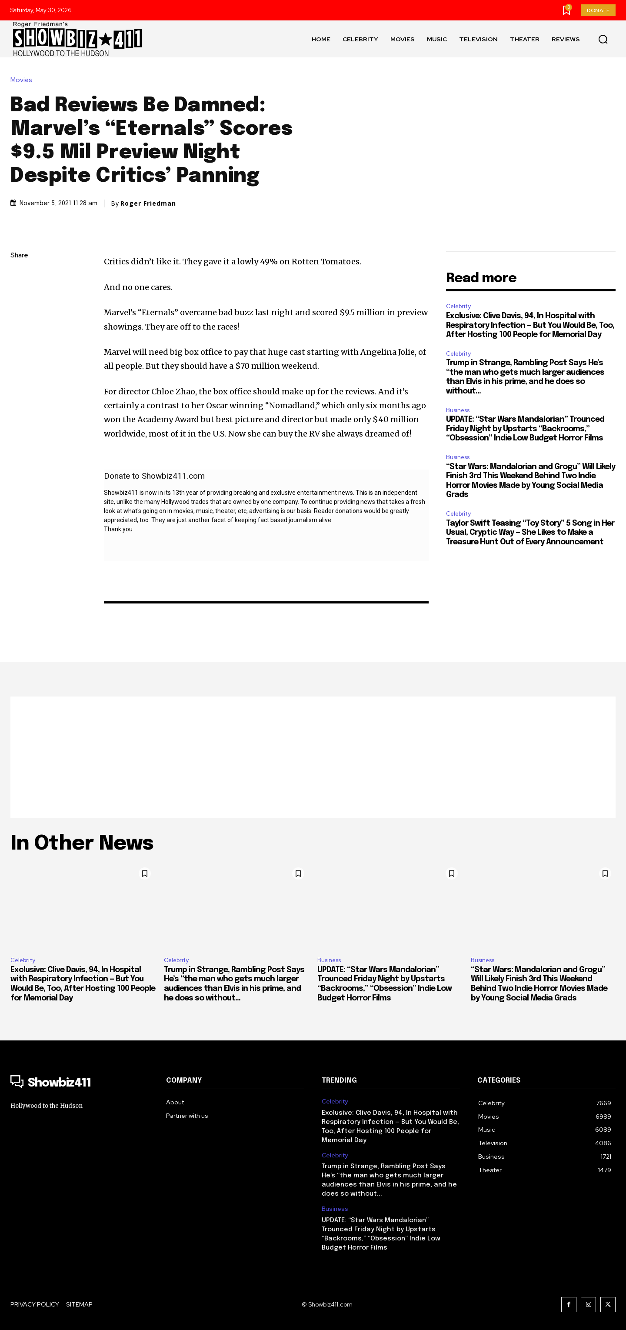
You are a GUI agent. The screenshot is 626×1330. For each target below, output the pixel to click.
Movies (23, 80)
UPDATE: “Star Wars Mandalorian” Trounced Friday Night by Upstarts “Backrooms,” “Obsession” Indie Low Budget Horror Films (525, 429)
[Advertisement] (313, 757)
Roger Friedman (148, 203)
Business (458, 410)
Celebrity (458, 306)
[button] (603, 39)
